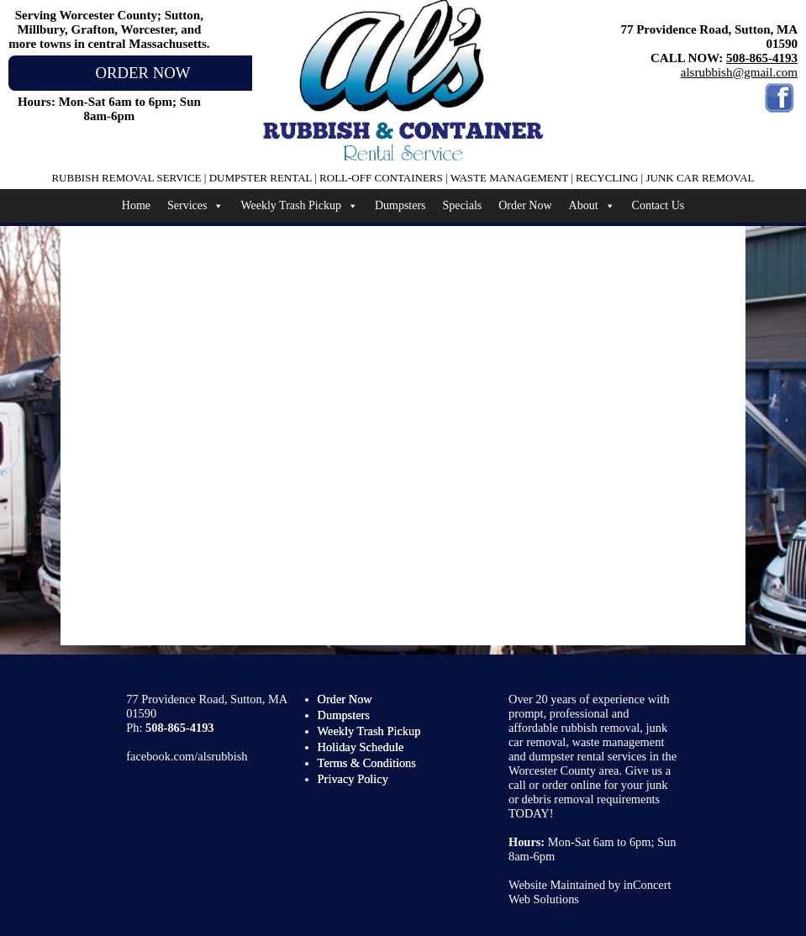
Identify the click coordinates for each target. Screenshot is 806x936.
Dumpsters (400, 205)
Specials (462, 205)
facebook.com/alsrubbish (186, 756)
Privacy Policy (353, 779)
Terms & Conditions (367, 763)
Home (136, 205)
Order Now (524, 205)
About (592, 206)
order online (571, 784)
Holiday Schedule (361, 747)
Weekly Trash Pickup (298, 206)
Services (195, 206)
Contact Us (658, 205)
